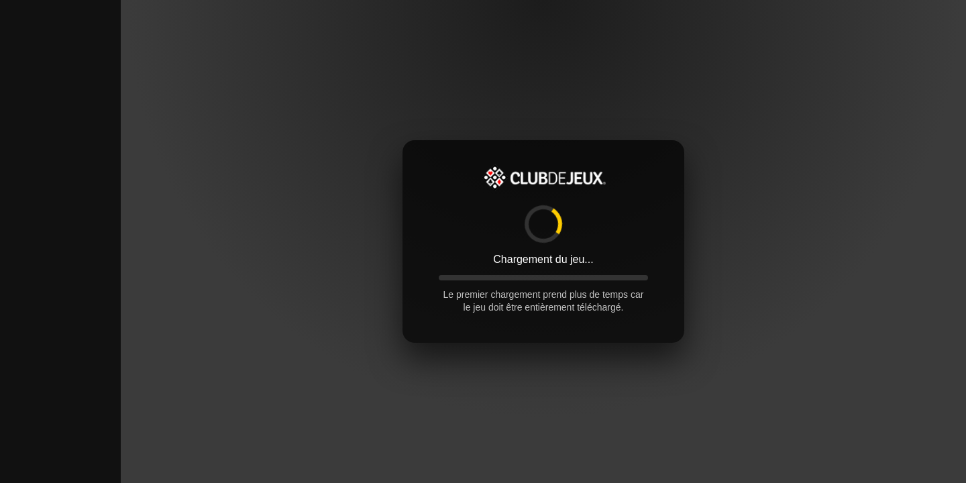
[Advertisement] (60, 201)
